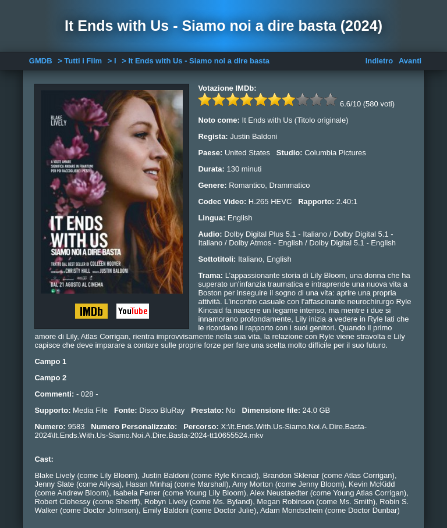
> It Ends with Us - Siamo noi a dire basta (195, 60)
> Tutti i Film (80, 60)
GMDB (40, 60)
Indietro (379, 60)
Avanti (410, 60)
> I (112, 60)
